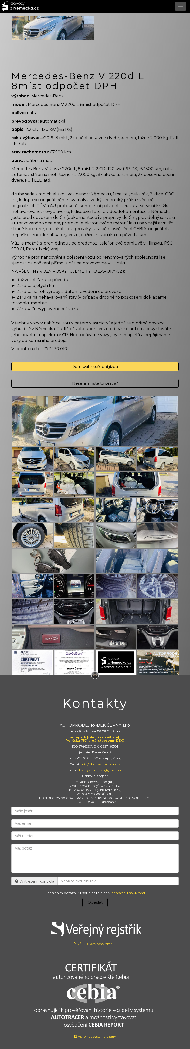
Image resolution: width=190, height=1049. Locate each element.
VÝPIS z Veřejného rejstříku (95, 931)
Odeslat (95, 902)
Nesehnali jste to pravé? (95, 383)
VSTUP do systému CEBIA (95, 1036)
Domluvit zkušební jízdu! (95, 366)
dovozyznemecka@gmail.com (101, 770)
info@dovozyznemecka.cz (100, 764)
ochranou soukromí (128, 893)
